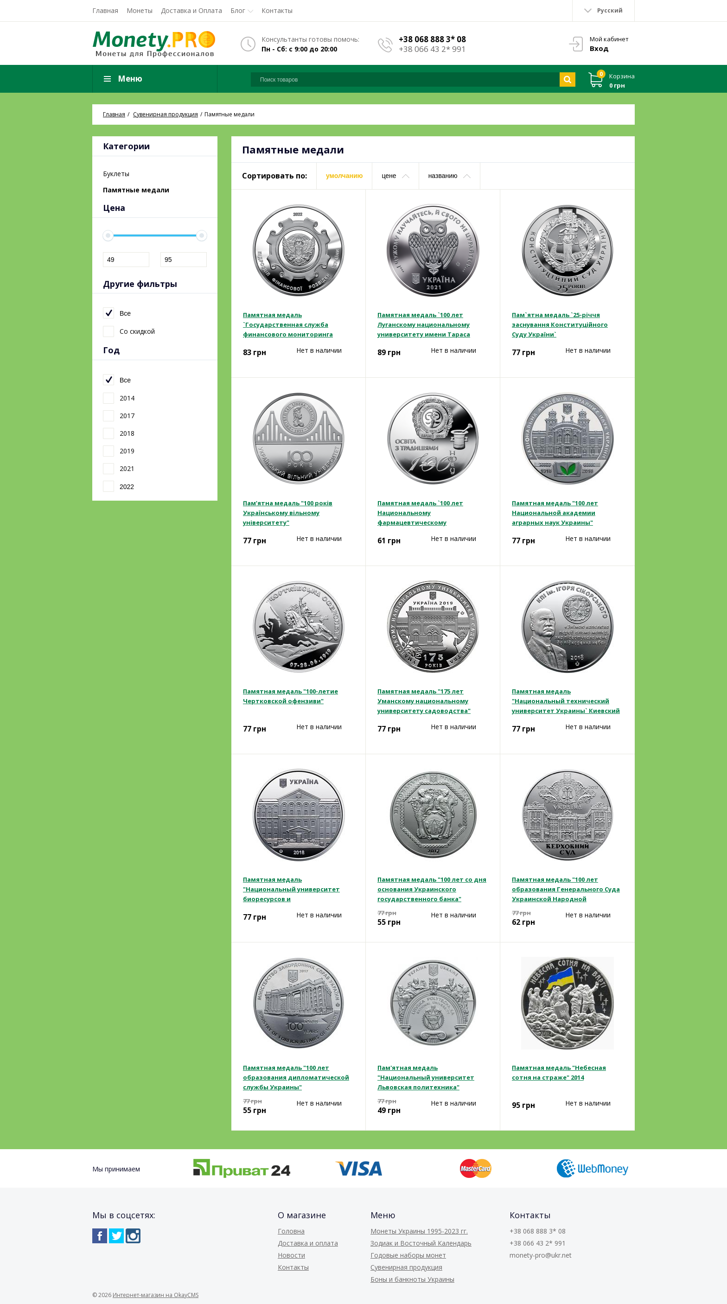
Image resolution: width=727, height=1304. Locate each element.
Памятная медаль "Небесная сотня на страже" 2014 (559, 1072)
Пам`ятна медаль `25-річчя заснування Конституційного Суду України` (560, 324)
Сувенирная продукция (406, 1267)
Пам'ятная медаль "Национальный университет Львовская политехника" (425, 1077)
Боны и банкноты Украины (412, 1279)
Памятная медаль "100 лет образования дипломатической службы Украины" (296, 1077)
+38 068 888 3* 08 (432, 39)
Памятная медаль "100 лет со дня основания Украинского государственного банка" (431, 889)
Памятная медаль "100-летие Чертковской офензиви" (290, 696)
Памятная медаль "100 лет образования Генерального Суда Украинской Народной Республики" (566, 889)
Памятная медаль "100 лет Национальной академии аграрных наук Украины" (555, 513)
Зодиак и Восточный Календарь (421, 1243)
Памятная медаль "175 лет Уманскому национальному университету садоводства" (424, 701)
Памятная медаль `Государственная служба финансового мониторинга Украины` (288, 325)
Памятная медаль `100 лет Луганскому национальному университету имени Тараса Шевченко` (423, 325)
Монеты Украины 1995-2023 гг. (419, 1231)
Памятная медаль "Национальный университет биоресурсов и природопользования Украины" (296, 889)
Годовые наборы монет (408, 1255)
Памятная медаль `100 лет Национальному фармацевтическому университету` (420, 513)
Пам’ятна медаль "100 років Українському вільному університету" (287, 513)
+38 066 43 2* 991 (432, 49)
